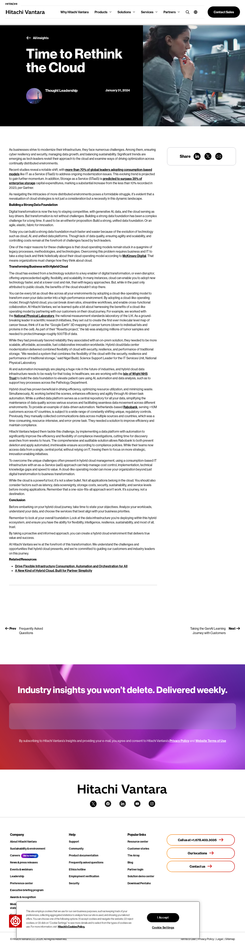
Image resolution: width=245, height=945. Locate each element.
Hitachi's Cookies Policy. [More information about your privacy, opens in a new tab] (71, 926)
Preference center (21, 883)
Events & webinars (21, 869)
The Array (134, 855)
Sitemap (230, 939)
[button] (194, 12)
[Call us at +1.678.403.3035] (201, 840)
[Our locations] (201, 853)
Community (76, 848)
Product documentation (83, 855)
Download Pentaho (139, 883)
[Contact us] (201, 866)
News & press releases (24, 862)
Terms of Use (188, 939)
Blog (130, 862)
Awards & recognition (23, 897)
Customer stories (138, 848)
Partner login (135, 869)
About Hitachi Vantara (23, 841)
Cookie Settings (163, 927)
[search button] (187, 11)
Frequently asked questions (86, 862)
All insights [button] (37, 38)
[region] (108, 920)
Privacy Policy (179, 741)
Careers (15, 855)
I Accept (163, 917)
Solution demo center (141, 876)
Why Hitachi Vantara (74, 12)
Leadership (17, 876)
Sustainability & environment (27, 848)
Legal (219, 939)
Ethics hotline (77, 869)
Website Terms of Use (210, 741)
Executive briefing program (27, 890)
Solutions (124, 12)
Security (74, 883)
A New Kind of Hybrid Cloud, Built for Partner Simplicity (53, 571)
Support (74, 841)
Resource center (138, 841)
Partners (169, 12)
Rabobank (130, 407)
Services (147, 12)
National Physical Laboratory (34, 316)
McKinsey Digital (134, 256)
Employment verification (84, 876)
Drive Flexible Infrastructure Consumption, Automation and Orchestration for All (71, 566)
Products (101, 12)
